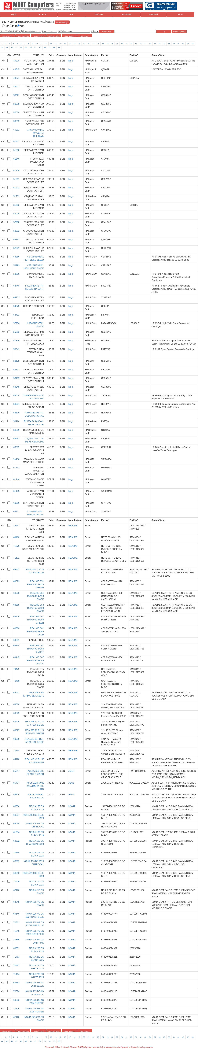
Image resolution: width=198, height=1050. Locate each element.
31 (136, 44)
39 (174, 44)
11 (41, 44)
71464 (16, 974)
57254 (16, 323)
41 (183, 44)
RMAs (180, 14)
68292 (16, 861)
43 (192, 44)
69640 (16, 914)
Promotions (127, 14)
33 (145, 44)
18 (74, 44)
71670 (16, 546)
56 (59, 48)
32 (140, 44)
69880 (16, 628)
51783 (16, 205)
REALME (72, 525)
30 (131, 44)
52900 (16, 222)
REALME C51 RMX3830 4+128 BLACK (35, 596)
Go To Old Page (62, 23)
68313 (16, 873)
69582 (16, 983)
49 (26, 48)
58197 (16, 369)
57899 (16, 340)
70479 (16, 669)
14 (56, 44)
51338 (16, 150)
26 (112, 44)
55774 (16, 783)
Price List (43, 14)
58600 (16, 395)
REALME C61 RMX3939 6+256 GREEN (35, 619)
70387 (16, 965)
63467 (16, 569)
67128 (16, 1017)
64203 (16, 297)
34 (150, 44)
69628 (16, 704)
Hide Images (84, 36)
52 (40, 48)
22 (93, 44)
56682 (16, 332)
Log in (13, 14)
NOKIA (71, 806)
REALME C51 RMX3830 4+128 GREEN (35, 584)
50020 (16, 112)
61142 (16, 459)
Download (153, 14)
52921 (16, 248)
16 (65, 44)
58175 (16, 361)
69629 (16, 713)
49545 (16, 69)
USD (7, 26)
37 (164, 44)
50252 (16, 130)
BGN (22, 26)
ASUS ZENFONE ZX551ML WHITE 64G (35, 786)
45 (7, 48)
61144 (16, 479)
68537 (16, 815)
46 (12, 48)
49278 (16, 61)
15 (60, 44)
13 (51, 44)
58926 (16, 421)
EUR (14, 26)
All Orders (99, 14)
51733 (16, 196)
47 (16, 48)
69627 (16, 730)
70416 (16, 881)
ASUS (71, 783)
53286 (16, 257)
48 (21, 48)
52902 (16, 231)
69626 (16, 721)
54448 (16, 286)
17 (70, 44)
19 (79, 44)
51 (35, 48)
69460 (16, 537)
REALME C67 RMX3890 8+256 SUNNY (35, 648)
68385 (16, 605)
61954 (16, 832)
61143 (16, 467)
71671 (16, 558)
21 (89, 44)
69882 (16, 1000)
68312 (16, 841)
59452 (16, 438)
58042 (16, 349)
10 (37, 44)
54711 (16, 315)
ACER (71, 771)
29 (126, 44)
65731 (16, 511)
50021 (16, 95)
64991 (16, 692)
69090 (16, 823)
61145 (16, 491)
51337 (16, 141)
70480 (16, 681)
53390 (16, 274)
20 (84, 44)
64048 (16, 902)
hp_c (70, 61)
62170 (16, 890)
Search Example (179, 32)
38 (169, 44)
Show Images (69, 36)
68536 (16, 806)
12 (46, 44)
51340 (16, 159)
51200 (16, 170)
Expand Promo (38, 36)
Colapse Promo (54, 36)
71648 (16, 931)
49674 (16, 78)
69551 (16, 948)
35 (155, 44)
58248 (16, 387)
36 (159, 44)
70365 (16, 939)
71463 (16, 957)
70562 (16, 922)
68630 (16, 593)
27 (117, 44)
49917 (16, 86)
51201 (16, 179)
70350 (16, 852)
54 (49, 48)
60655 (16, 447)
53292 (16, 265)
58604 (16, 404)
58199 (16, 378)
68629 (16, 581)
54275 (16, 306)
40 (178, 44)
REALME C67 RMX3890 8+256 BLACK (35, 660)
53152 (16, 239)
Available (50, 22)
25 (107, 44)
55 (54, 48)
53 (45, 48)
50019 (16, 121)
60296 (16, 503)
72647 (16, 525)
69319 (16, 739)
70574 (16, 991)
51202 (16, 188)
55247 (16, 771)
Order (71, 14)
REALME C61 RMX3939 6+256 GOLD (35, 631)
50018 (16, 104)
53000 (16, 214)
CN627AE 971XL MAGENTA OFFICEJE (35, 133)
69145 (16, 657)
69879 (16, 616)
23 (98, 44)
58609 (16, 413)
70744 (16, 750)
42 (188, 44)
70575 (16, 1008)
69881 (16, 640)
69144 (16, 645)
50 (30, 48)
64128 (16, 759)
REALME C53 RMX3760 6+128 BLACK (35, 608)
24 (103, 44)
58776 (16, 794)
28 (122, 44)
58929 (16, 430)
